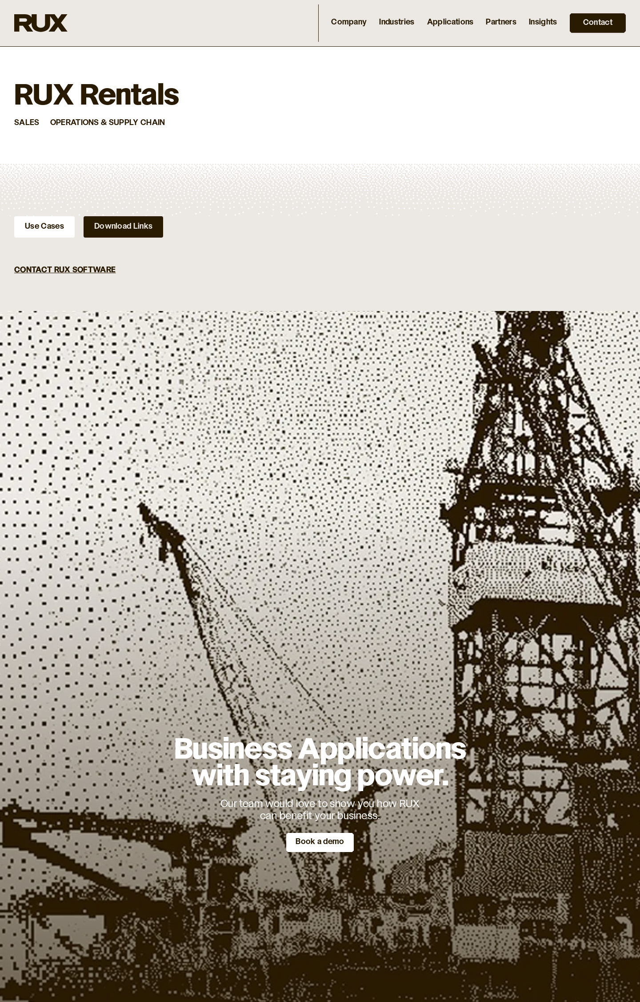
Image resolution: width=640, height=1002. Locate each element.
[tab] (44, 227)
